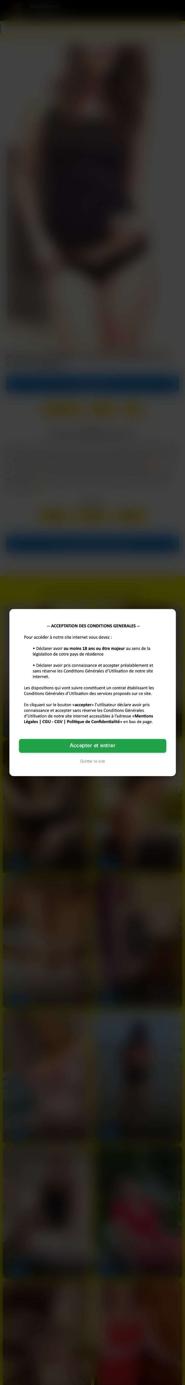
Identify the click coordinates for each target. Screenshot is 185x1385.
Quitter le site (92, 761)
